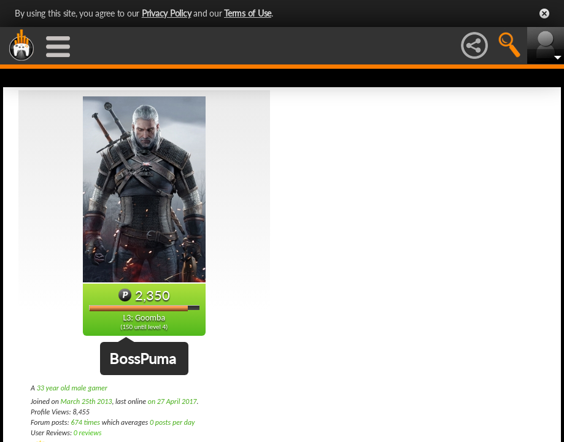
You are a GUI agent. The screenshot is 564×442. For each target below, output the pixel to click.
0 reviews (88, 432)
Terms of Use (247, 13)
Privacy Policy (166, 13)
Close (544, 13)
